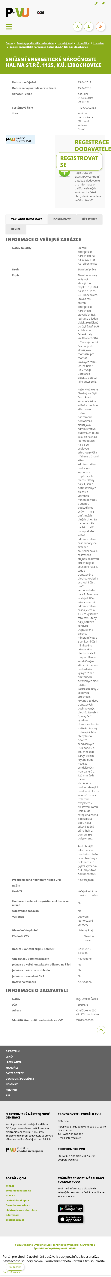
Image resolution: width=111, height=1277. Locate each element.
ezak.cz (10, 1195)
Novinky (12, 1084)
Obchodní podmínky (20, 1078)
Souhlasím (15, 1267)
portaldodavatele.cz (18, 1190)
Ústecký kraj (65, 43)
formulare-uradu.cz (18, 1205)
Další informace (11, 1272)
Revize (15, 229)
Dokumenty (62, 219)
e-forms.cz (12, 1215)
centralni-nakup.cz (17, 1200)
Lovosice (98, 43)
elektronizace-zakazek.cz (21, 1210)
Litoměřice (82, 43)
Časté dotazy (15, 1073)
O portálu (13, 1051)
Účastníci (89, 219)
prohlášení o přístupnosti (51, 1248)
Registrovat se (79, 161)
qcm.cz (10, 1185)
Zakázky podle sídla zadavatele (35, 43)
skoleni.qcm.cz (15, 1219)
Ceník (9, 1056)
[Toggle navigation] (9, 26)
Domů (9, 43)
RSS (8, 1095)
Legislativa (14, 1062)
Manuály (12, 1067)
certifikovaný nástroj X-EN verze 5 (74, 1244)
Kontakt (11, 1090)
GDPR (72, 1248)
